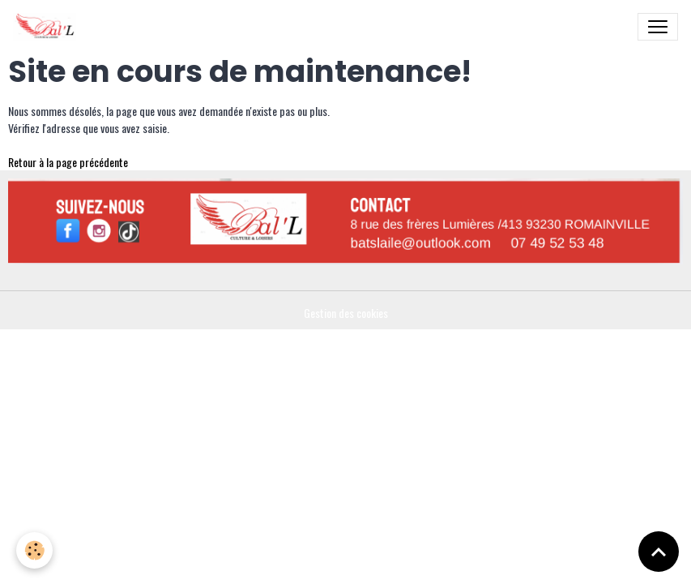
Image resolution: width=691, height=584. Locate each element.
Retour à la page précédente (68, 161)
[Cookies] (34, 550)
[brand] (48, 27)
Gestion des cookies (346, 312)
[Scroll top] (658, 551)
